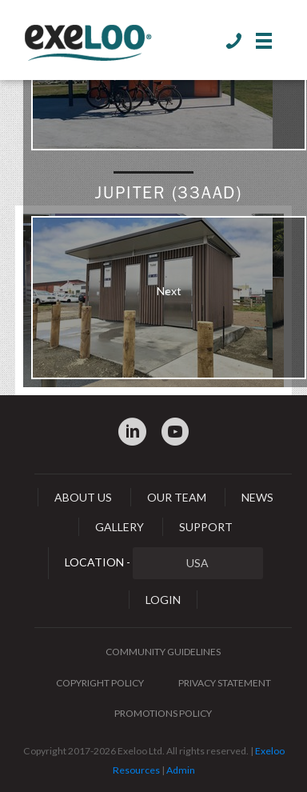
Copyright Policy (100, 683)
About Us (83, 497)
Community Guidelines (163, 652)
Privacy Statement (224, 683)
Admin (180, 770)
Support (206, 527)
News (257, 497)
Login (163, 599)
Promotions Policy (163, 713)
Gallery (119, 527)
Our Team (176, 497)
